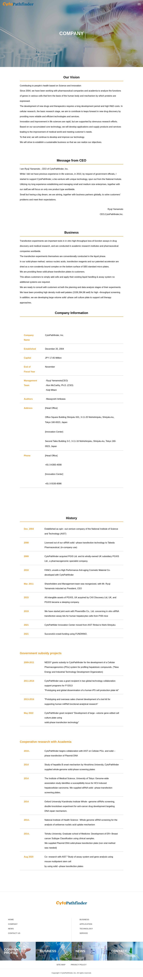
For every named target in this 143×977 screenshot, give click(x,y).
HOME (11, 919)
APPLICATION (86, 924)
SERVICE (84, 933)
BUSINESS (84, 919)
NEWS (11, 929)
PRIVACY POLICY (78, 965)
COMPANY (13, 924)
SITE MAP (61, 965)
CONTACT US (14, 933)
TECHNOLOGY (86, 929)
